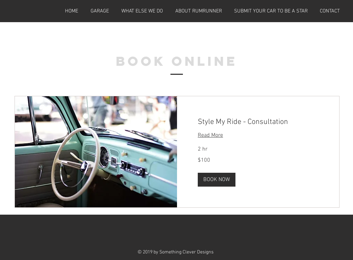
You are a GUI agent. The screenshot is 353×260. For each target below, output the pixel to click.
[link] (258, 122)
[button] (216, 180)
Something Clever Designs (186, 252)
